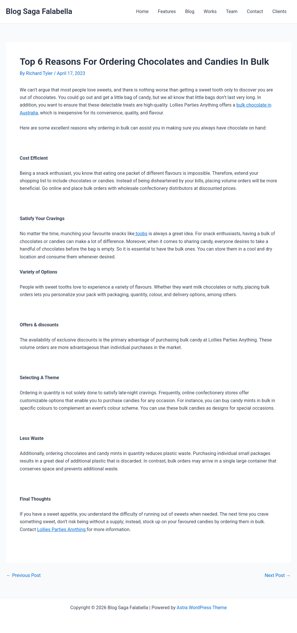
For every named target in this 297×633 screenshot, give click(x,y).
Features (167, 11)
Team (232, 11)
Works (210, 11)
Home (142, 11)
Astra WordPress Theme (202, 607)
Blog (189, 11)
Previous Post (23, 575)
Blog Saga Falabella (39, 11)
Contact (255, 11)
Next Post (278, 575)
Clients (279, 11)
